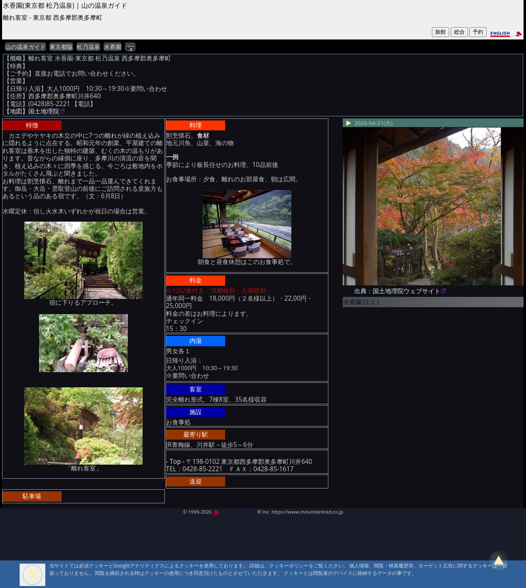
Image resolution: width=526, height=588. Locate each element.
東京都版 (61, 47)
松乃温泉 (88, 47)
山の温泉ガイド (25, 47)
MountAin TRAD (234, 512)
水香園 (112, 47)
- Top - (175, 461)
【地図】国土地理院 (31, 111)
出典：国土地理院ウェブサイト (397, 291)
